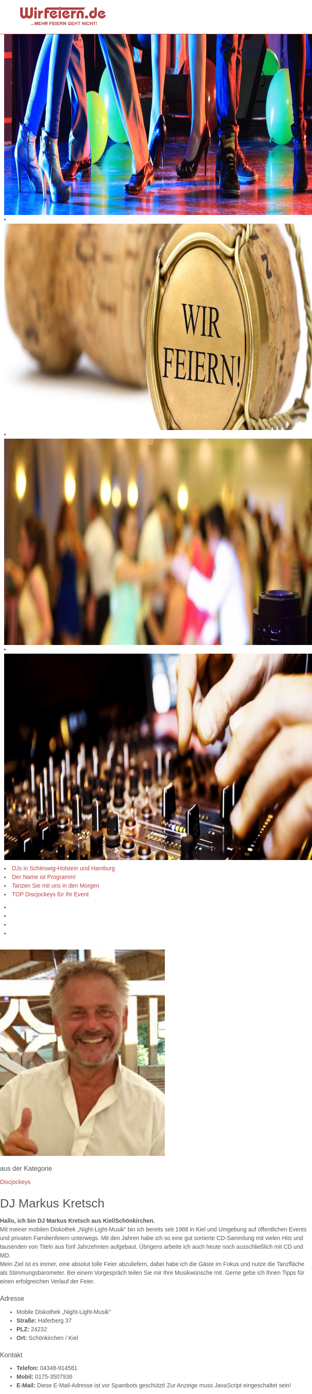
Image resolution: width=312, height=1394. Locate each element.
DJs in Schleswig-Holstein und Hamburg (63, 868)
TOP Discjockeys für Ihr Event (50, 894)
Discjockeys (15, 1182)
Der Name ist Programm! (44, 877)
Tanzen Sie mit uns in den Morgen (55, 885)
